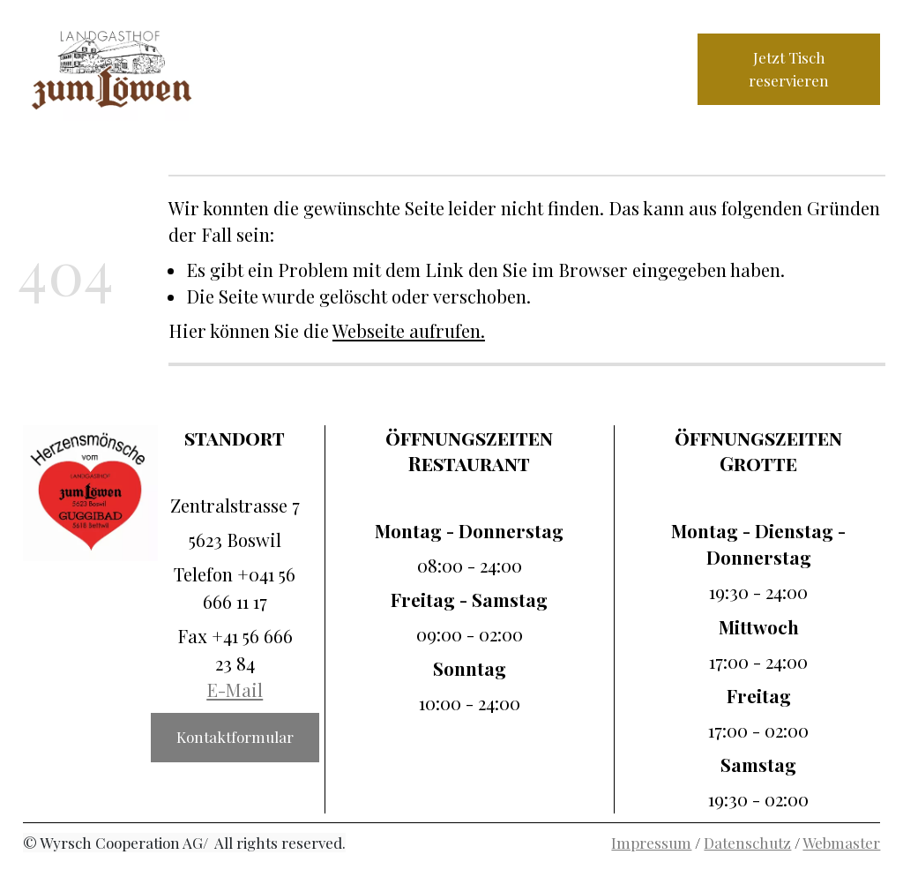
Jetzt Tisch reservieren (789, 69)
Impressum (651, 842)
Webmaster (841, 842)
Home (262, 53)
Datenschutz (747, 842)
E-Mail (234, 689)
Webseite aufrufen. (408, 330)
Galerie (268, 85)
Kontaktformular (235, 736)
